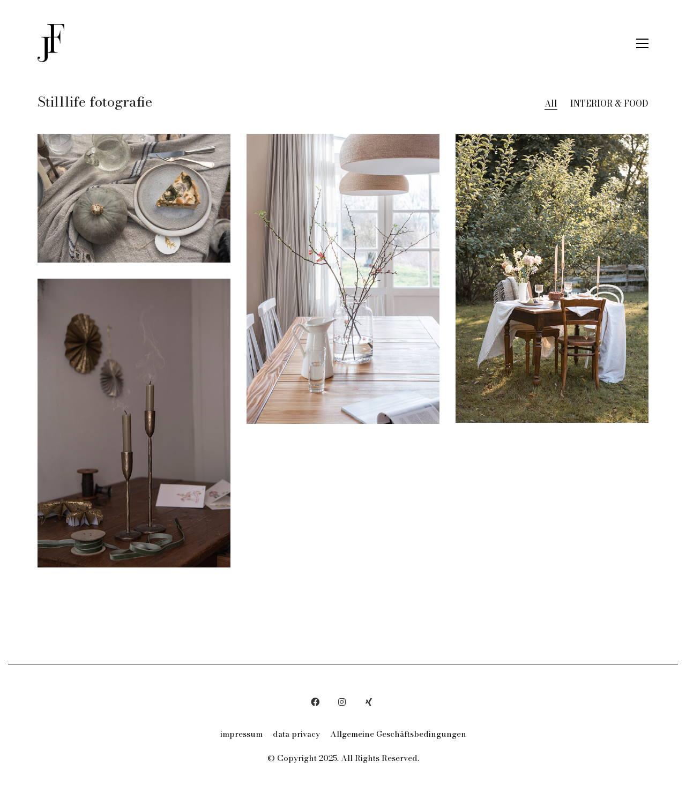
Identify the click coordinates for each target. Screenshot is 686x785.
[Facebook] (315, 702)
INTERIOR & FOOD (609, 103)
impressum (241, 734)
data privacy (296, 734)
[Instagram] (342, 702)
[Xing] (368, 702)
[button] (642, 43)
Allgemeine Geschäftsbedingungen (398, 734)
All (551, 103)
